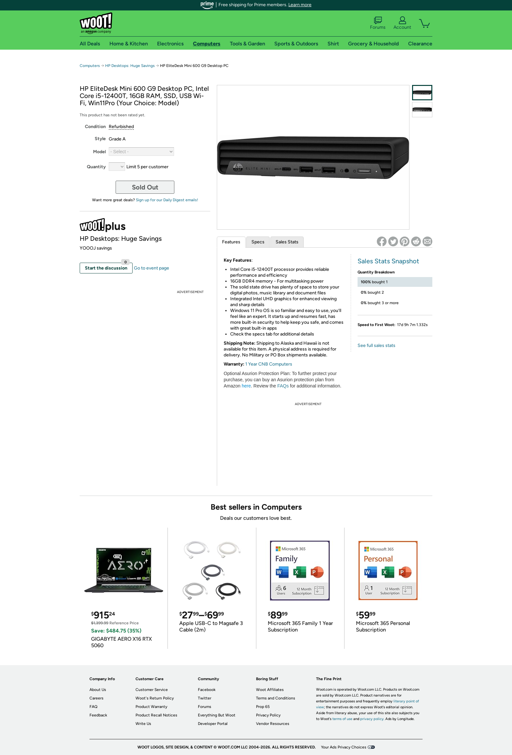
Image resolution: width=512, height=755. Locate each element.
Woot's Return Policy (155, 698)
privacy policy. (372, 719)
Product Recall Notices (156, 715)
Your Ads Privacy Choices (343, 747)
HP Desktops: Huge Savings (130, 65)
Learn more (300, 5)
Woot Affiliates (270, 689)
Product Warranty (151, 706)
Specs (257, 242)
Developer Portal (213, 723)
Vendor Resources (272, 723)
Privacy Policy (268, 715)
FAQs (283, 385)
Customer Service (152, 689)
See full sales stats (376, 345)
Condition (95, 126)
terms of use (342, 719)
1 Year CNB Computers (268, 364)
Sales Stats (287, 242)
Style (100, 138)
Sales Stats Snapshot (388, 261)
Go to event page (151, 268)
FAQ (93, 706)
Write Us (143, 723)
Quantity (96, 167)
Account (402, 23)
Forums (378, 23)
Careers (96, 698)
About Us (97, 689)
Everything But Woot (216, 715)
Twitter (204, 698)
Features (231, 242)
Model (99, 152)
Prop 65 (263, 706)
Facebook (207, 689)
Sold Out (145, 187)
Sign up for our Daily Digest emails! (167, 200)
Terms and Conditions (275, 698)
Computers (90, 65)
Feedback (98, 715)
